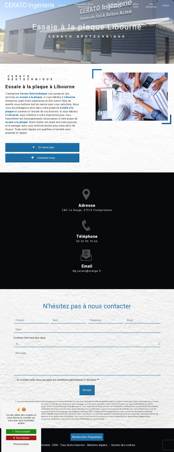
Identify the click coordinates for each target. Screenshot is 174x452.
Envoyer (87, 381)
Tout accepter (21, 431)
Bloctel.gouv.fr (44, 411)
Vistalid (45, 445)
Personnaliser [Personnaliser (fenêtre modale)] (21, 444)
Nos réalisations (151, 5)
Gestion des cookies (123, 445)
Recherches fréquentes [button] (87, 437)
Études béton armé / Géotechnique (84, 5)
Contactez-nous (42, 157)
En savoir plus (42, 147)
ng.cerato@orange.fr (87, 262)
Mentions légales (97, 445)
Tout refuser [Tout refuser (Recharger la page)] (21, 438)
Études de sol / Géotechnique (115, 5)
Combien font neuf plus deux (30, 329)
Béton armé (136, 5)
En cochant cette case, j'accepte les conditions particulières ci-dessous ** (58, 371)
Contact (165, 5)
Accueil (62, 5)
